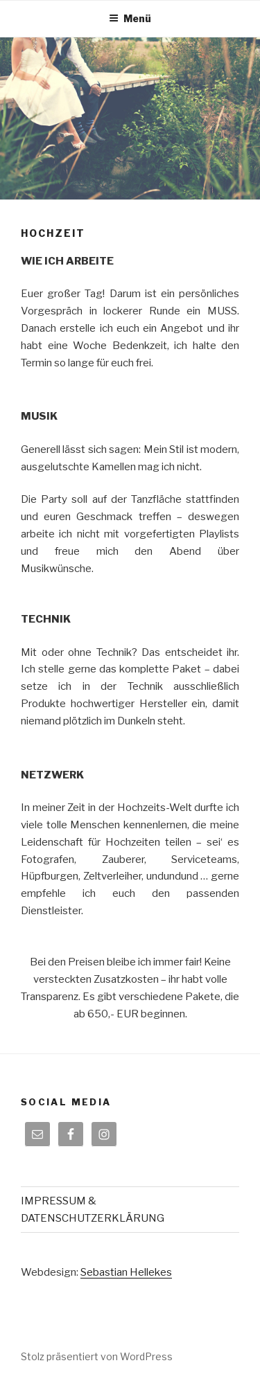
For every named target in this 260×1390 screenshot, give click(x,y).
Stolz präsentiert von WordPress (97, 1356)
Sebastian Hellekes (126, 1272)
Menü (130, 18)
